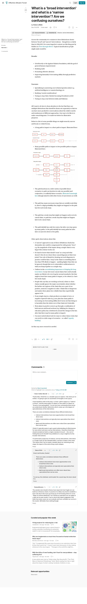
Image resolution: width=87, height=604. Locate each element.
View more (34, 574)
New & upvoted (42, 388)
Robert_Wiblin (37, 25)
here (36, 196)
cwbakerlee (35, 524)
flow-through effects (46, 46)
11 (52, 524)
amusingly (73, 193)
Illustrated (66, 193)
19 (56, 540)
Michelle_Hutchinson (37, 540)
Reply (34, 446)
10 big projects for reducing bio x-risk (45, 522)
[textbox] (54, 375)
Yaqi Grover (35, 556)
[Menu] (3, 3)
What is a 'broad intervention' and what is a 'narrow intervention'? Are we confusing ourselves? (11, 40)
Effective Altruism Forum (16, 3)
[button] (43, 339)
